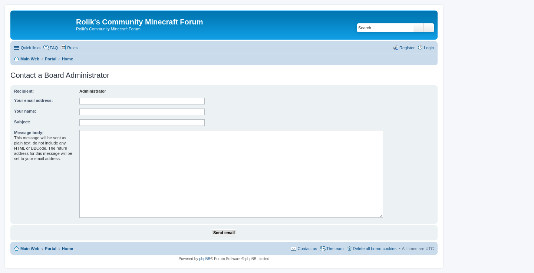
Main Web (29, 248)
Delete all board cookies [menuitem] (374, 248)
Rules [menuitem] (72, 48)
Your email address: (33, 100)
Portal (50, 59)
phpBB (204, 259)
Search (418, 27)
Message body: (28, 132)
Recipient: (24, 91)
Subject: (22, 122)
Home (67, 248)
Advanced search (429, 27)
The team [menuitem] (334, 248)
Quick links (30, 48)
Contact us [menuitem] (307, 248)
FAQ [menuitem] (54, 48)
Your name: (25, 111)
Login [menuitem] (429, 48)
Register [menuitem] (407, 48)
